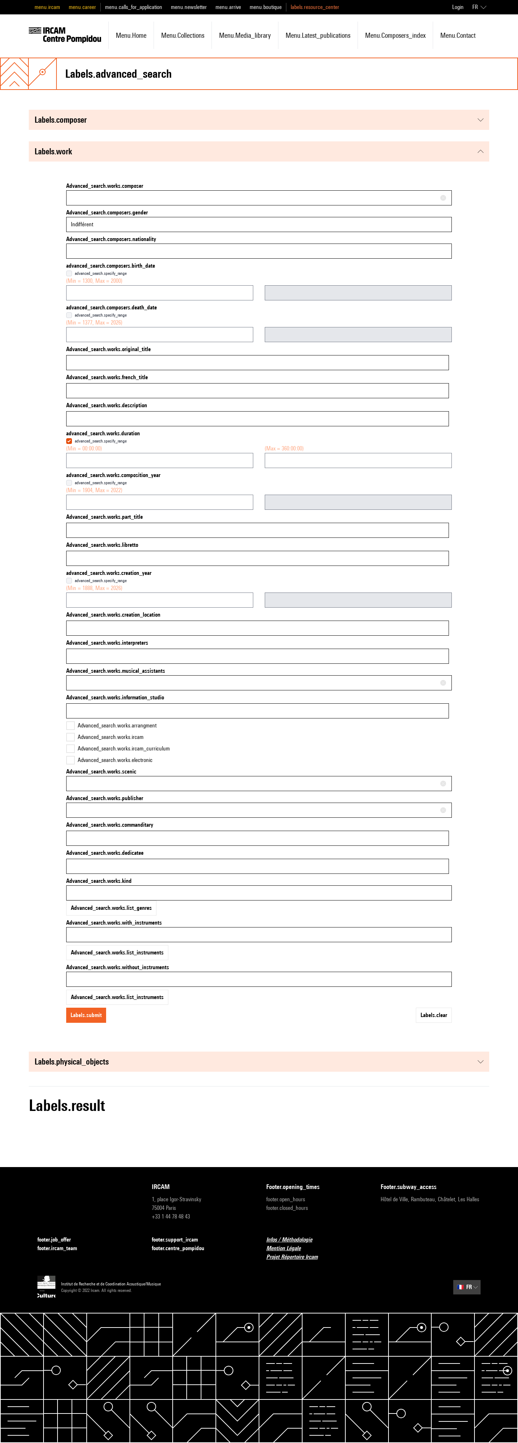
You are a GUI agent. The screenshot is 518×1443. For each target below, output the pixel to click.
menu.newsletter (189, 7)
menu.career (82, 7)
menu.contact (458, 35)
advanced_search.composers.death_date (111, 307)
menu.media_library (245, 35)
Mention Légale (287, 1248)
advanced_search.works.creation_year (108, 573)
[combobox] (259, 197)
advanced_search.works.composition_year (113, 475)
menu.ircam (47, 7)
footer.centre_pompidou (182, 1248)
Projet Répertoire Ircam (296, 1257)
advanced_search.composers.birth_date (110, 265)
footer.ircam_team (61, 1248)
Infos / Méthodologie (293, 1240)
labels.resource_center (315, 7)
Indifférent (82, 224)
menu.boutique (266, 7)
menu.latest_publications (318, 35)
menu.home (131, 35)
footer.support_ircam (179, 1240)
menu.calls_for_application (133, 7)
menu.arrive (228, 7)
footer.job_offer (58, 1240)
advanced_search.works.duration (103, 433)
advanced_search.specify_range (101, 273)
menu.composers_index (395, 35)
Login (458, 7)
